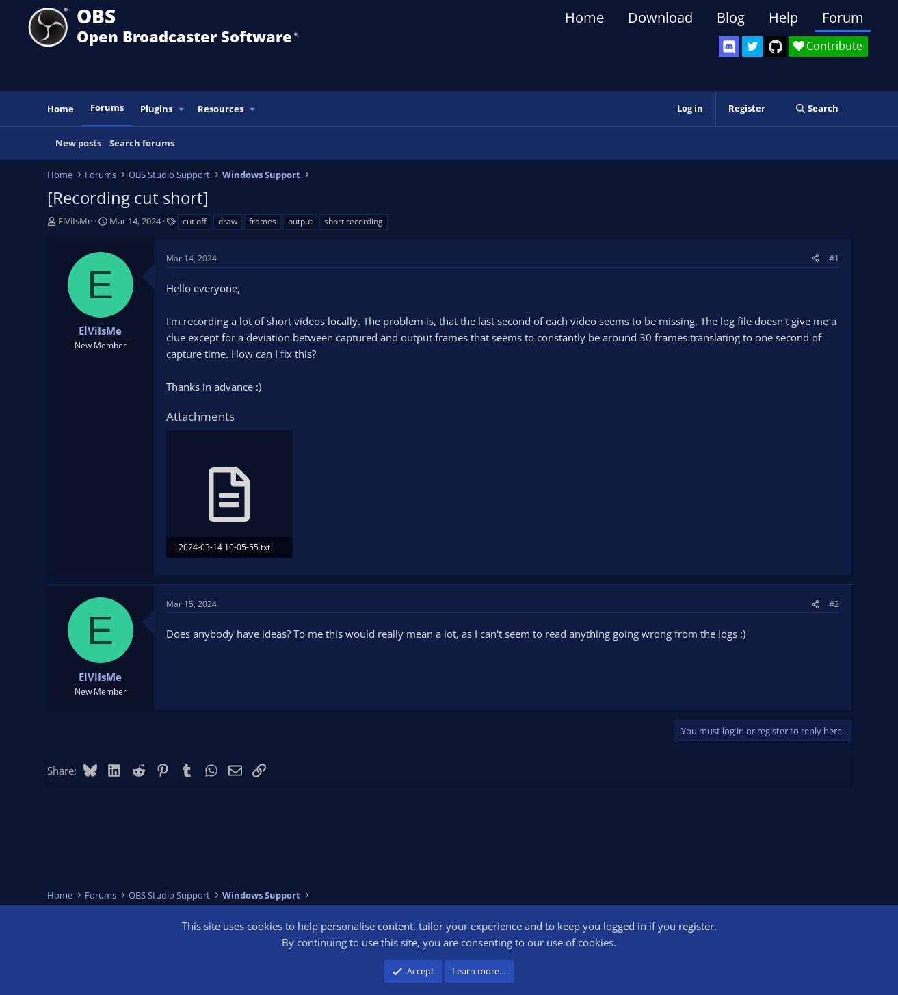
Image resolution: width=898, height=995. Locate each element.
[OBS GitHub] (775, 46)
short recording (353, 221)
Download (660, 17)
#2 (834, 604)
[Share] (815, 258)
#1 (834, 258)
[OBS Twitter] (752, 46)
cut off (195, 221)
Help (783, 17)
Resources (220, 109)
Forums (107, 107)
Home (584, 17)
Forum (843, 17)
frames (262, 221)
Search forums (141, 143)
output (300, 221)
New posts (78, 143)
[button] (181, 109)
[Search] (816, 108)
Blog (731, 17)
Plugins (156, 109)
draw (227, 221)
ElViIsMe (75, 221)
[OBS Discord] (729, 46)
